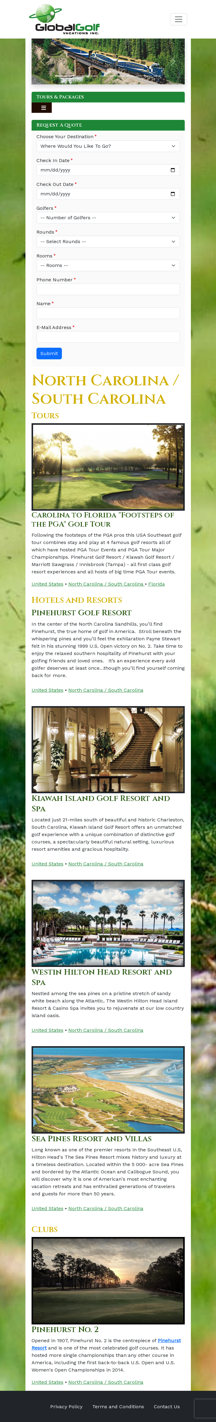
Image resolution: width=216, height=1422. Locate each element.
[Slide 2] (67, 76)
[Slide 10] (139, 76)
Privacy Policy (66, 1406)
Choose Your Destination (64, 136)
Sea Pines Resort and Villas (94, 1138)
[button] (43, 61)
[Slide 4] (85, 76)
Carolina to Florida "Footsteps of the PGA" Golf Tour (104, 519)
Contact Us (167, 1406)
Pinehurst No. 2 (67, 1329)
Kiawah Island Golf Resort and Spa (103, 803)
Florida (156, 584)
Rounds (45, 232)
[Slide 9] (130, 76)
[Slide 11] (148, 76)
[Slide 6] (103, 76)
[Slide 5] (94, 76)
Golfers (44, 208)
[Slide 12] (157, 76)
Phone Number (54, 280)
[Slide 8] (121, 76)
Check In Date (53, 160)
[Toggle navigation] (178, 19)
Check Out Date (55, 184)
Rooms (44, 256)
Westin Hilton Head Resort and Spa (105, 977)
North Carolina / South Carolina (106, 584)
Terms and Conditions (118, 1406)
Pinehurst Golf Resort (84, 612)
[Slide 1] (58, 76)
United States (47, 584)
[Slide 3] (76, 76)
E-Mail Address (53, 327)
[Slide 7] (112, 76)
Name (43, 303)
